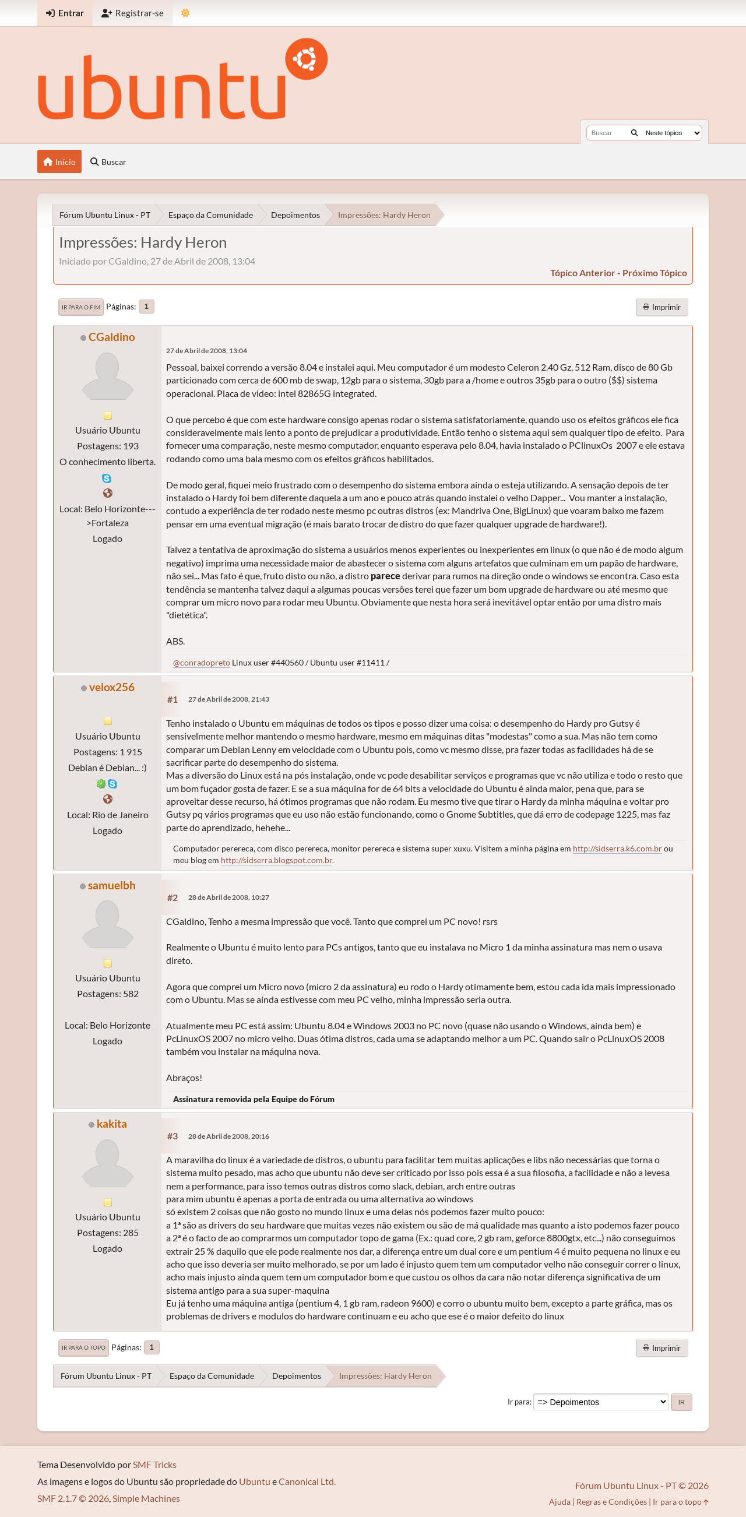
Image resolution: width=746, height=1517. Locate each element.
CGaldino (112, 336)
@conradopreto (201, 662)
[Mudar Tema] (186, 13)
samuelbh (112, 885)
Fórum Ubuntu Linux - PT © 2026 (642, 1485)
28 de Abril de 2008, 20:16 (228, 1136)
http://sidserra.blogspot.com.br (276, 860)
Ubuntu (254, 1481)
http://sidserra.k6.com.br (617, 848)
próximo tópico (654, 272)
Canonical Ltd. (307, 1481)
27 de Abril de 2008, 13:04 (206, 350)
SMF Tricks (155, 1464)
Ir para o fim (81, 307)
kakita (112, 1123)
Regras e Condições (611, 1502)
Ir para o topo (83, 1347)
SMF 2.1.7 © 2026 (73, 1498)
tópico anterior (582, 272)
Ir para (519, 1401)
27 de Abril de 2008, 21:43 (228, 699)
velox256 (112, 687)
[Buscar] (634, 133)
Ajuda (560, 1502)
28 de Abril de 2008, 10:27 (228, 897)
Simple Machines (146, 1498)
